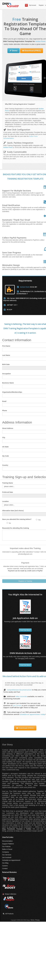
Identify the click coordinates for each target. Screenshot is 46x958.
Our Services (6, 855)
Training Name (7, 483)
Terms (32, 920)
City (3, 437)
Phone (4, 410)
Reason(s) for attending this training (15, 528)
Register (41, 5)
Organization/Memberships (12, 392)
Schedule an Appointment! (11, 860)
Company (5, 852)
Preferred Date (7, 492)
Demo (13, 50)
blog (4, 829)
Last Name (6, 355)
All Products (8, 914)
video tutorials (21, 696)
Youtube (19, 829)
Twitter (28, 829)
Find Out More (25, 630)
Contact (5, 868)
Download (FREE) (31, 50)
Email (4, 401)
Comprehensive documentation (19, 690)
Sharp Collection (9, 894)
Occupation (6, 374)
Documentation (7, 841)
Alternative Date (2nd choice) (13, 510)
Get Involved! (6, 857)
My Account (32, 5)
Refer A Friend (7, 849)
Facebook (11, 829)
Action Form (40, 41)
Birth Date (6, 364)
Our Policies (6, 846)
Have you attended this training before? (16, 519)
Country (5, 465)
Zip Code (5, 456)
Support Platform (8, 844)
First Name (6, 346)
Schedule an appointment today (32, 714)
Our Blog (5, 863)
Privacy (37, 920)
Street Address (7, 428)
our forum (17, 705)
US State (5, 447)
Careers (5, 866)
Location (5, 501)
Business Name (8, 383)
